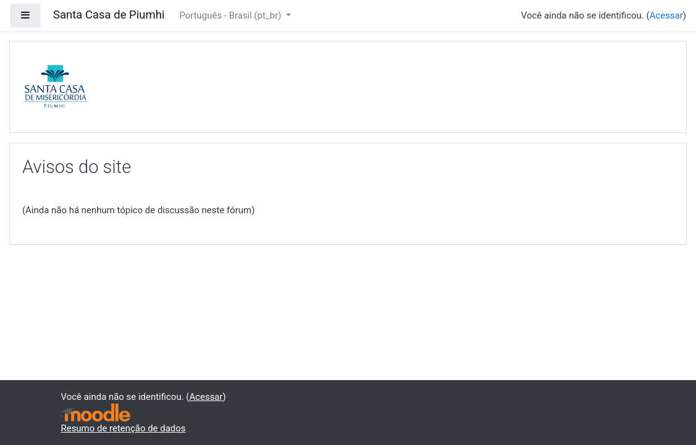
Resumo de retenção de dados (123, 428)
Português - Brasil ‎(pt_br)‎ (231, 15)
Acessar (666, 15)
